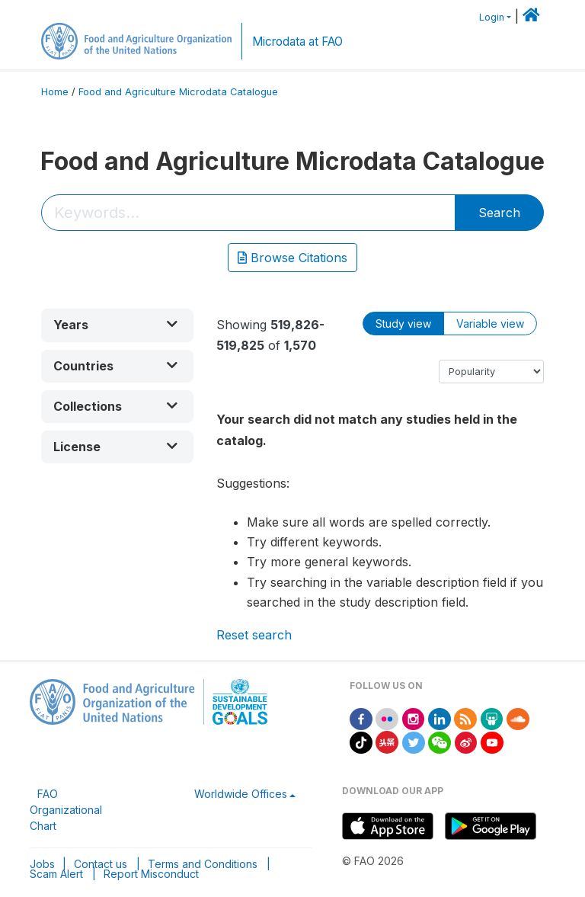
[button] (117, 325)
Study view (403, 323)
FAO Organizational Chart (66, 809)
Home (55, 92)
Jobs (42, 863)
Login (491, 17)
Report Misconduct (151, 873)
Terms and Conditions (202, 863)
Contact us (100, 863)
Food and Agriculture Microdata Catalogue (178, 92)
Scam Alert (56, 873)
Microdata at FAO (297, 41)
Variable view (490, 323)
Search (499, 212)
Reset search (254, 634)
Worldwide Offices (240, 793)
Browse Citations (292, 257)
